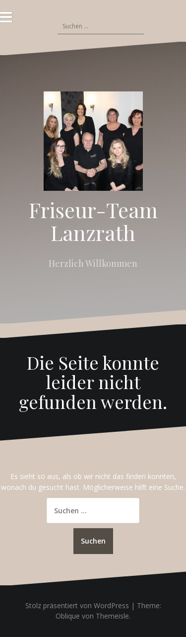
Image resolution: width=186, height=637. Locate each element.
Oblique (68, 616)
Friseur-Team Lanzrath (93, 221)
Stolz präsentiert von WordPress (77, 605)
